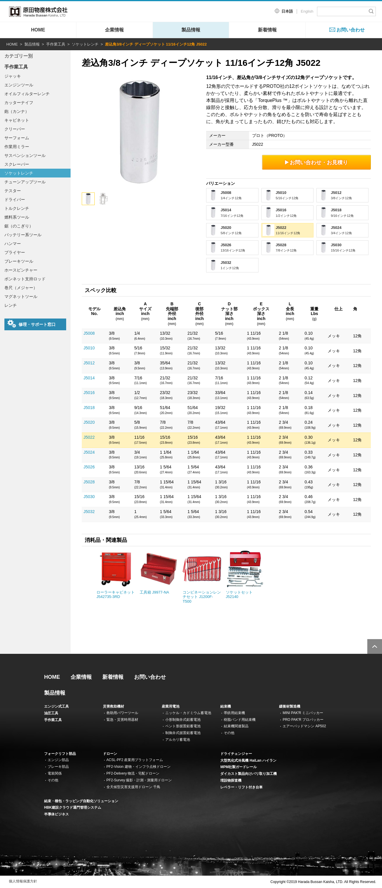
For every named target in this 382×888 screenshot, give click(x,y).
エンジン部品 (58, 760)
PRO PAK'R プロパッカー (303, 720)
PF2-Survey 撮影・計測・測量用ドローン (139, 780)
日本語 (287, 11)
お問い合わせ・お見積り (316, 162)
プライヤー (14, 252)
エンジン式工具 (56, 706)
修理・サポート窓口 (31, 324)
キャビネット (16, 120)
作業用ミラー (16, 146)
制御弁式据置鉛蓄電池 (183, 733)
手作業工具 (55, 44)
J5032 (89, 511)
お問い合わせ (350, 29)
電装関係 (55, 773)
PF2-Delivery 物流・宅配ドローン (133, 773)
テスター (12, 190)
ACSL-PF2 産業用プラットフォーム (134, 760)
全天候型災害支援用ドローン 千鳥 (133, 787)
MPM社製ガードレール (238, 767)
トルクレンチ (16, 208)
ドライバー (14, 199)
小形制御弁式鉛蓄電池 (183, 720)
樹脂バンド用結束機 (240, 720)
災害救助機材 (113, 706)
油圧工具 (51, 713)
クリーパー (14, 129)
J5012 (89, 363)
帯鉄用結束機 (234, 713)
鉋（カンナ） (16, 111)
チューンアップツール (25, 182)
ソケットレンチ (85, 44)
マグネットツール (20, 296)
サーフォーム (16, 137)
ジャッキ (12, 76)
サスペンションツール (25, 155)
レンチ (10, 305)
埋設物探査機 (230, 780)
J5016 (89, 392)
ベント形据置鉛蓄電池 (183, 726)
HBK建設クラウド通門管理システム (72, 807)
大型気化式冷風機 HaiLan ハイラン (248, 760)
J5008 (89, 333)
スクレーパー (16, 164)
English (307, 11)
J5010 (89, 348)
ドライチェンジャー (236, 754)
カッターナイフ (18, 102)
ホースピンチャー (20, 270)
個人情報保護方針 (23, 881)
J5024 (89, 452)
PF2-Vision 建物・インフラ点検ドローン (138, 767)
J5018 (89, 407)
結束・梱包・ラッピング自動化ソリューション (81, 801)
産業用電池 (170, 706)
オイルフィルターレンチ (27, 93)
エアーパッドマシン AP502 (304, 726)
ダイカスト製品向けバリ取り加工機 (248, 774)
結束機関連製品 (236, 726)
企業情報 (114, 29)
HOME (38, 29)
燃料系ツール (16, 217)
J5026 (89, 467)
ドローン (110, 754)
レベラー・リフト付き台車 (241, 787)
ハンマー (12, 243)
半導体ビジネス (56, 814)
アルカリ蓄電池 (177, 740)
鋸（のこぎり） (18, 226)
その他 (229, 733)
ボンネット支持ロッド (25, 279)
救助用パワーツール (122, 713)
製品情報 (190, 29)
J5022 (89, 437)
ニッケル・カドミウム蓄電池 (188, 713)
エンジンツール (18, 85)
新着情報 (267, 29)
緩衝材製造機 (289, 706)
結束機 (225, 706)
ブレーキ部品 (58, 767)
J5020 (89, 422)
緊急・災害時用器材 (122, 720)
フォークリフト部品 (60, 754)
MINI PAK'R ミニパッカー (303, 713)
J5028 (89, 482)
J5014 (89, 378)
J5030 (89, 496)
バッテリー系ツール (22, 234)
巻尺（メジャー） (20, 287)
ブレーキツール (18, 261)
